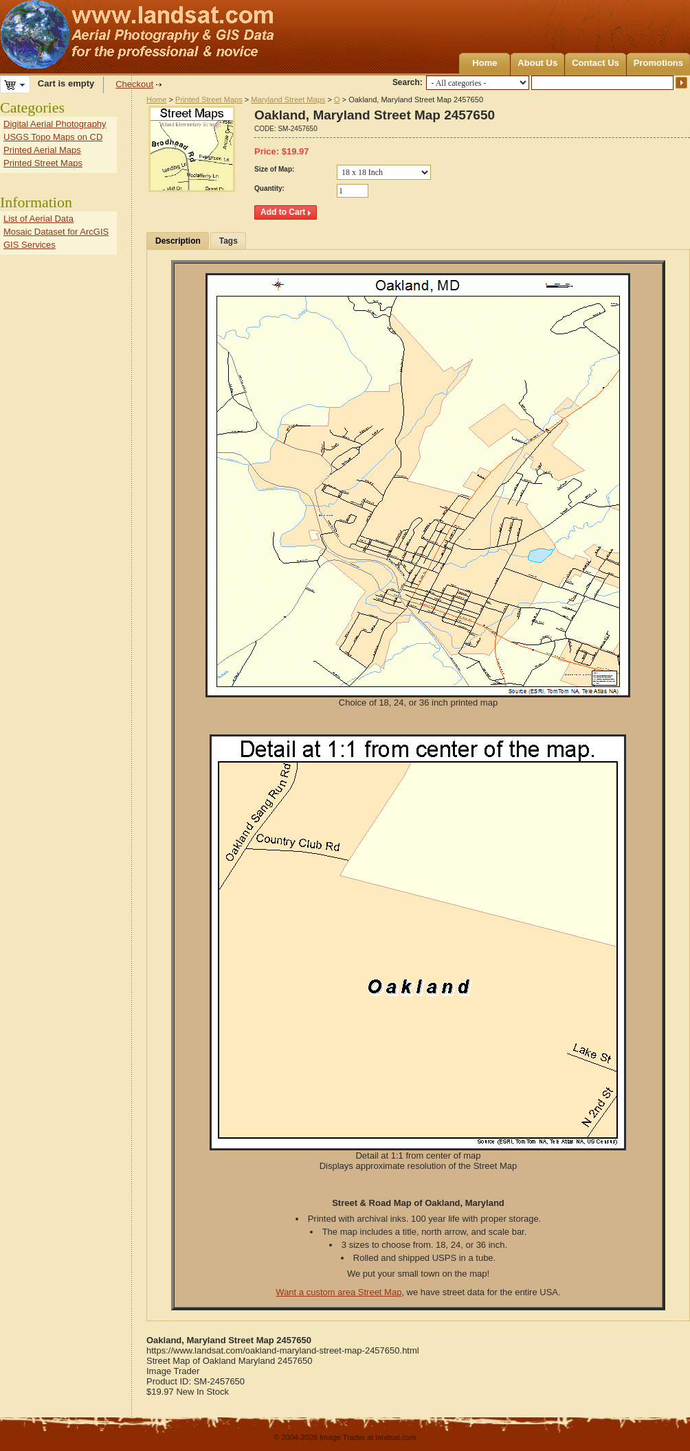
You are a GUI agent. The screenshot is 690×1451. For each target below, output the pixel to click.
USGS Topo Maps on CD (52, 137)
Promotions (658, 63)
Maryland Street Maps (288, 99)
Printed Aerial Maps (42, 150)
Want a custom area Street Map (338, 1292)
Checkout (134, 84)
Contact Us (595, 63)
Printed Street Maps (209, 99)
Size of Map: (274, 169)
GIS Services (29, 245)
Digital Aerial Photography (55, 124)
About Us (537, 63)
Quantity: (269, 188)
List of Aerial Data (38, 218)
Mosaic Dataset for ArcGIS (56, 232)
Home (484, 63)
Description (178, 241)
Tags (228, 241)
